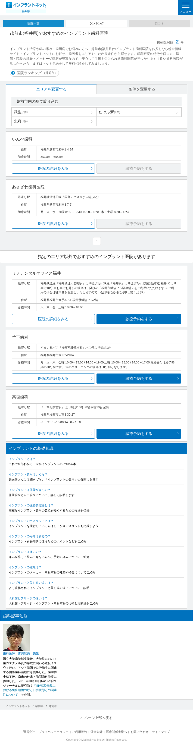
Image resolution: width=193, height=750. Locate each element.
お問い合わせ (139, 731)
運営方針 (96, 731)
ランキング (96, 23)
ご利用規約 (79, 731)
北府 (20, 121)
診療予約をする (139, 319)
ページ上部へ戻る (98, 718)
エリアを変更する (51, 89)
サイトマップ (161, 731)
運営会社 (29, 731)
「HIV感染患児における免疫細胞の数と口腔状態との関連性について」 (30, 690)
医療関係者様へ (116, 731)
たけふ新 (109, 112)
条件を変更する (142, 89)
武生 (20, 112)
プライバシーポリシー (54, 731)
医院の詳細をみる (53, 168)
